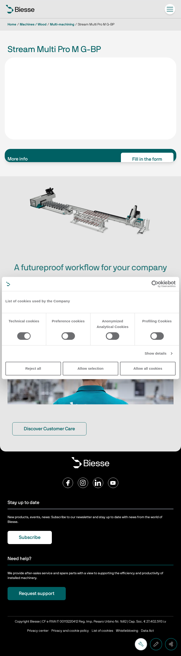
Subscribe (30, 537)
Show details (156, 353)
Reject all (33, 368)
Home (12, 24)
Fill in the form (147, 159)
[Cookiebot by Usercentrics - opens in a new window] (155, 283)
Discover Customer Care (49, 428)
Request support (36, 593)
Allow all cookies (147, 368)
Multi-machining (62, 24)
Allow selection (91, 368)
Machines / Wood (33, 24)
